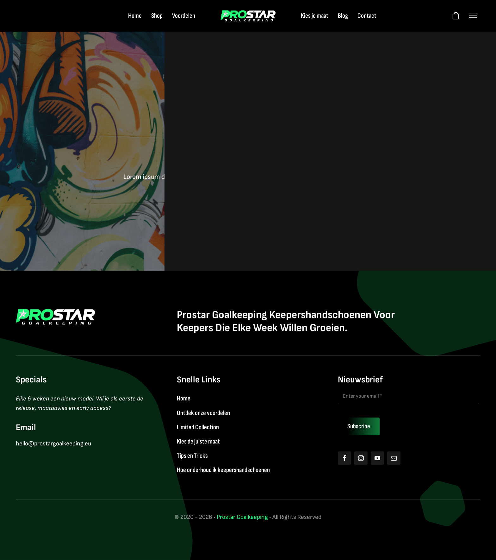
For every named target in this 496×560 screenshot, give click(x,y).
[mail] (393, 458)
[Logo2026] (248, 13)
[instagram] (361, 458)
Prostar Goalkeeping (242, 517)
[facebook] (344, 458)
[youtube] (377, 458)
